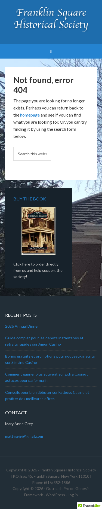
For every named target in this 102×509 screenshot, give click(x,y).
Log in (73, 494)
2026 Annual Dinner (22, 326)
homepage (30, 114)
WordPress (55, 494)
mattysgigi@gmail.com (24, 436)
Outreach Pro (57, 488)
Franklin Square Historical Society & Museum (51, 19)
